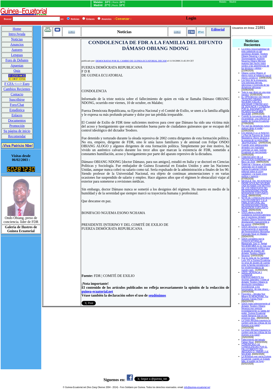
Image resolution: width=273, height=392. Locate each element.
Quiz (17, 71)
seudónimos (157, 295)
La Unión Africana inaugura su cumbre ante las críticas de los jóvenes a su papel (256, 322)
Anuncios (17, 44)
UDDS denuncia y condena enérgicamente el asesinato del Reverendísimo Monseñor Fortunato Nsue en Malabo (255, 230)
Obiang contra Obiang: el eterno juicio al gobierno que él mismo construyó (256, 75)
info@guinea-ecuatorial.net (197, 387)
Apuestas (16, 65)
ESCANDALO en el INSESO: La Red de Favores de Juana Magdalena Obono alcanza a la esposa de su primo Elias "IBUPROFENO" (255, 138)
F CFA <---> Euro (16, 84)
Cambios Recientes (16, 89)
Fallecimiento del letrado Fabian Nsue (253, 340)
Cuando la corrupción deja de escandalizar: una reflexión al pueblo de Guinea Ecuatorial (255, 118)
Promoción (16, 126)
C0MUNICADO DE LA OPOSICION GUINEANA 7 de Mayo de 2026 (255, 159)
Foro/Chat (17, 105)
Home (17, 29)
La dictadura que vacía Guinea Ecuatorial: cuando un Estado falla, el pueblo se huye (256, 359)
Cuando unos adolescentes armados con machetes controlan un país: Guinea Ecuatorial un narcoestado (254, 149)
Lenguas (17, 55)
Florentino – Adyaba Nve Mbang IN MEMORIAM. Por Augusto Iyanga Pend (254, 296)
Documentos (17, 120)
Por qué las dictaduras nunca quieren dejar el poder (255, 127)
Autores (16, 50)
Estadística (16, 110)
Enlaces (17, 115)
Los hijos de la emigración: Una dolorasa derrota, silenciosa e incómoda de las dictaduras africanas (255, 84)
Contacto (17, 94)
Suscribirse (17, 99)
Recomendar (17, 136)
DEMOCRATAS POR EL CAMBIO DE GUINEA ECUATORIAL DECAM (131, 61)
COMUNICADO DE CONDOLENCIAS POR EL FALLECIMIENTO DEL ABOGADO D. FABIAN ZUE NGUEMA (254, 349)
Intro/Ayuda (17, 34)
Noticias (17, 39)
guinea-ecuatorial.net (97, 291)
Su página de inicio (16, 131)
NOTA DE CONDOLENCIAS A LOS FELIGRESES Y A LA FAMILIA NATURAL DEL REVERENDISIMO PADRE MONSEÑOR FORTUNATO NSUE (256, 204)
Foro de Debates (16, 60)
